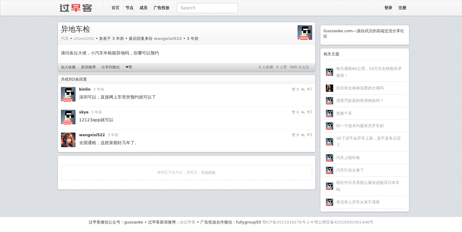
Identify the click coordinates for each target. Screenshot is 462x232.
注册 (402, 7)
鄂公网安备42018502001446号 (343, 222)
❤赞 (128, 67)
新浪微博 (88, 67)
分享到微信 (110, 67)
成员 (143, 7)
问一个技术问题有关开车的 (360, 125)
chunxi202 (83, 38)
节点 (129, 7)
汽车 (65, 38)
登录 (388, 7)
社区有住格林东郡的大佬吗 (360, 88)
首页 (115, 7)
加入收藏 (68, 67)
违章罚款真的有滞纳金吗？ (360, 100)
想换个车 (344, 113)
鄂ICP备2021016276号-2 (285, 222)
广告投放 (161, 7)
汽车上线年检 (348, 157)
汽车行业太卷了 (350, 170)
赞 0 (295, 89)
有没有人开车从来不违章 (358, 202)
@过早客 (188, 222)
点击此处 (208, 172)
